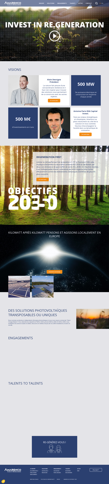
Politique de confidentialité (47, 479)
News (78, 470)
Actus (80, 3)
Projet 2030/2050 (57, 472)
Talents (72, 3)
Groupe (41, 3)
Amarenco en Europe (54, 271)
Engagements (62, 3)
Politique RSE (56, 470)
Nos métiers (68, 470)
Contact (89, 3)
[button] (23, 104)
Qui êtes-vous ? (45, 470)
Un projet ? (96, 470)
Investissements (33, 474)
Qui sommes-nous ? (34, 470)
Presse (58, 479)
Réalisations (44, 472)
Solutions (50, 3)
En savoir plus (54, 101)
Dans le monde (33, 472)
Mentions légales (34, 479)
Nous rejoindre (68, 472)
